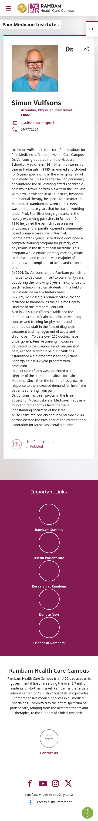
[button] (86, 49)
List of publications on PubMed (39, 444)
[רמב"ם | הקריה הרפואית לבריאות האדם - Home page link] (52, 9)
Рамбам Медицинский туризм (49, 794)
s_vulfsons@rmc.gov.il (37, 122)
